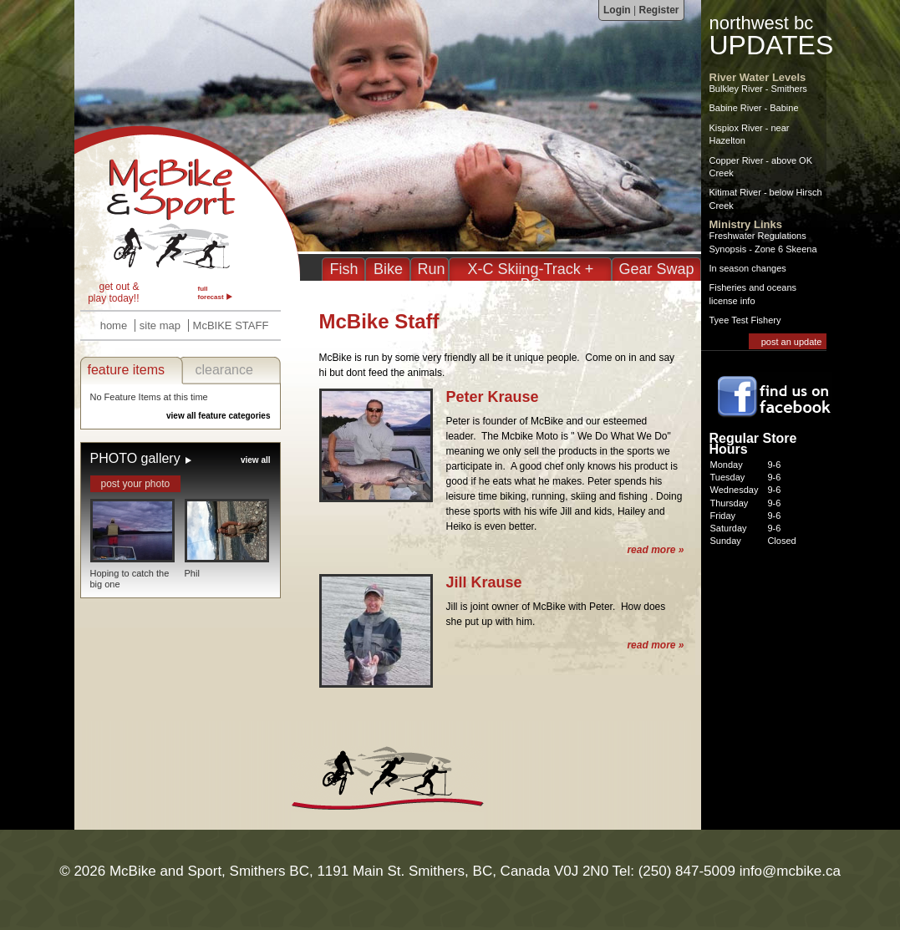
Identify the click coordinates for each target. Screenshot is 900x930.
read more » (655, 550)
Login (617, 10)
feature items (126, 370)
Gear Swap (656, 269)
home (114, 325)
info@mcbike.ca (790, 871)
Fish (343, 269)
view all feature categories (218, 415)
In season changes (747, 268)
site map (160, 325)
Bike (388, 269)
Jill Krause (484, 582)
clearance (224, 370)
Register (658, 10)
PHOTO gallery (135, 458)
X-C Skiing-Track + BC (531, 276)
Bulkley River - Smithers (758, 89)
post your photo (135, 484)
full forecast (211, 293)
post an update (791, 342)
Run (431, 269)
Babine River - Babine (754, 108)
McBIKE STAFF (231, 325)
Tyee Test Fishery (745, 320)
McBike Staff (187, 203)
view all (256, 460)
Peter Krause (492, 397)
